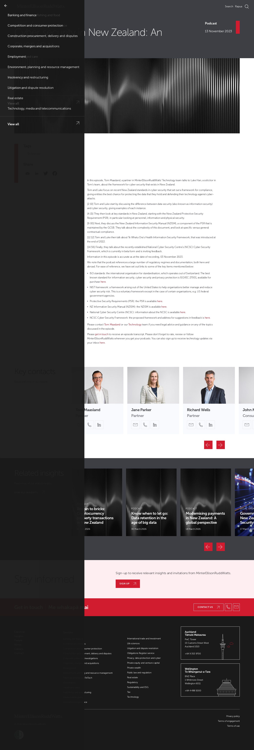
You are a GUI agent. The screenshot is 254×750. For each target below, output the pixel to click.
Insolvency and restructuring (77, 692)
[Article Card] (97, 502)
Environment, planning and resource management (88, 673)
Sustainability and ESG (138, 687)
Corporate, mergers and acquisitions (81, 663)
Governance (69, 682)
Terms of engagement (229, 721)
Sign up (128, 583)
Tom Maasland (112, 324)
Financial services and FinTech (77, 677)
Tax (128, 692)
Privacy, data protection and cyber (144, 658)
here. (103, 281)
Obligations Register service (140, 653)
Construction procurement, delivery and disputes (87, 653)
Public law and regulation (139, 672)
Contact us (208, 607)
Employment (69, 668)
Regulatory (132, 682)
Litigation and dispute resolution (142, 648)
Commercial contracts (74, 643)
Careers (18, 649)
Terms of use (233, 726)
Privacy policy (233, 716)
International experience (75, 702)
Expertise (19, 631)
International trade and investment (144, 638)
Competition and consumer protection (82, 648)
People (18, 640)
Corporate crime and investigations (80, 658)
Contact (19, 653)
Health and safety (71, 687)
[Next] (220, 445)
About (17, 644)
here (159, 301)
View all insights (29, 492)
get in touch (101, 334)
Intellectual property (73, 697)
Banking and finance (73, 639)
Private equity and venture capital (143, 663)
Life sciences (133, 643)
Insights (26, 22)
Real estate (132, 677)
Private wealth (134, 667)
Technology (33, 153)
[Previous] (208, 445)
